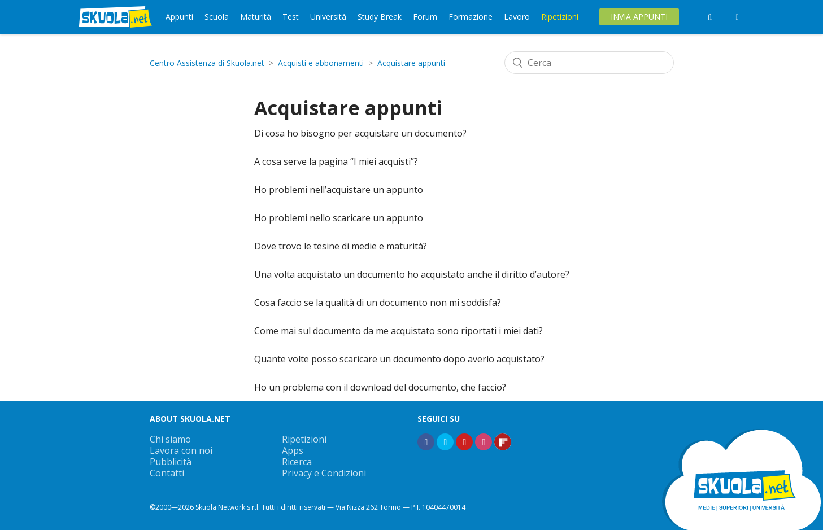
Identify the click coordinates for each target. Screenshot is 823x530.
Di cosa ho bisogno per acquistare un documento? (360, 133)
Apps (292, 450)
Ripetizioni (559, 16)
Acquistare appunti (411, 63)
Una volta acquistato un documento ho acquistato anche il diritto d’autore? (411, 274)
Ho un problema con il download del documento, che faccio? (380, 387)
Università (328, 16)
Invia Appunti (639, 16)
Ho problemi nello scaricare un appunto (338, 218)
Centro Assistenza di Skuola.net (207, 63)
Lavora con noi (181, 450)
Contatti (167, 473)
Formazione (470, 16)
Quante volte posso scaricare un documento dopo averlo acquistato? (399, 359)
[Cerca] (589, 62)
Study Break (380, 16)
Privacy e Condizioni (324, 473)
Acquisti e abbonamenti (321, 63)
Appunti (179, 16)
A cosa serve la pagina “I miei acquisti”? (336, 161)
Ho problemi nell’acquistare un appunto (338, 189)
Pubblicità (170, 461)
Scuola (216, 16)
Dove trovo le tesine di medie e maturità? (340, 246)
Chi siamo (170, 439)
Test (290, 16)
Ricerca (297, 461)
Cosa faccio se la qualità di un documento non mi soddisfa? (377, 302)
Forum (425, 16)
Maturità (255, 16)
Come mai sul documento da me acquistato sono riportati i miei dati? (398, 331)
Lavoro (517, 16)
